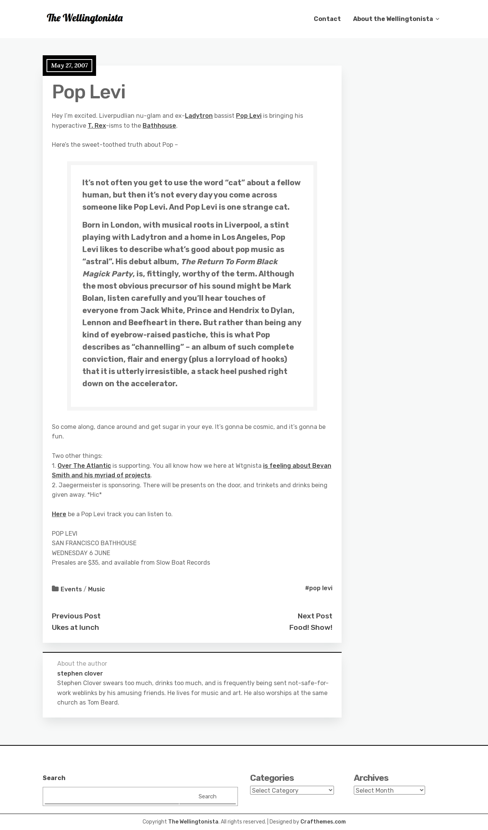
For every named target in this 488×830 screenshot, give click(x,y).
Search (54, 778)
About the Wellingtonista (393, 18)
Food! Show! (310, 627)
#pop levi (318, 588)
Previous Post (76, 616)
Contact (327, 18)
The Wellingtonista (193, 822)
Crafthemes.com (323, 822)
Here (59, 514)
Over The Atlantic (84, 465)
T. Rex (97, 125)
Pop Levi (249, 115)
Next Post (315, 616)
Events (71, 589)
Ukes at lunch (75, 627)
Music (96, 589)
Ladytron (199, 115)
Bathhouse (159, 125)
